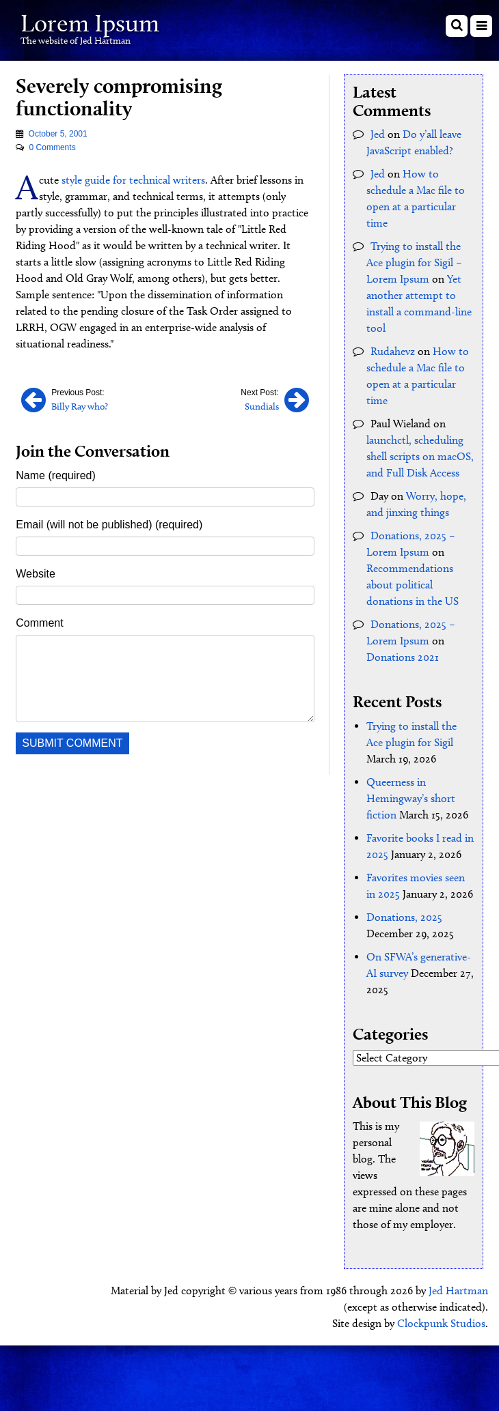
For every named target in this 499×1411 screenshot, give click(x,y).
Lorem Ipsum (90, 23)
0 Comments (52, 147)
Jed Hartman (458, 1290)
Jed (377, 134)
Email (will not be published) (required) (109, 524)
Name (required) (55, 475)
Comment (39, 623)
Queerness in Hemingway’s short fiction (410, 798)
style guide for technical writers (133, 179)
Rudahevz (392, 351)
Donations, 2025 (404, 917)
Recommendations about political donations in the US (412, 585)
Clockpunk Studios (441, 1323)
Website (35, 574)
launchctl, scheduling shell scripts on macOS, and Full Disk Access (420, 456)
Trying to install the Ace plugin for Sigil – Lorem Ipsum (414, 262)
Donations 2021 (402, 657)
